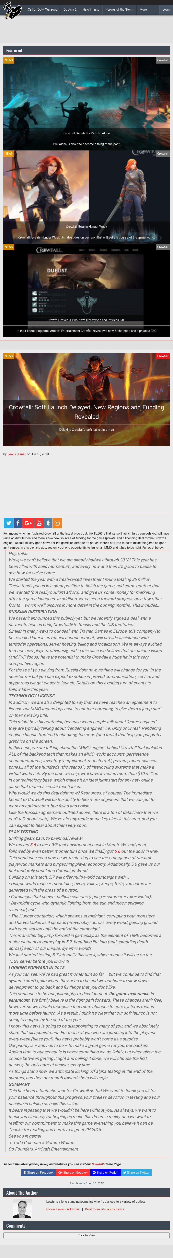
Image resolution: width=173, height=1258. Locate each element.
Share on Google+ (73, 1172)
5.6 (117, 851)
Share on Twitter (136, 1172)
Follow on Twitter (63, 1209)
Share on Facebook (38, 1172)
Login (166, 9)
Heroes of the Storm (119, 9)
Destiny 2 (70, 9)
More (143, 9)
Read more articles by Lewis (104, 1209)
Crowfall (97, 1164)
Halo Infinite (91, 9)
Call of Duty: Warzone (42, 9)
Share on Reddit (105, 1172)
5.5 (33, 844)
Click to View (87, 1235)
